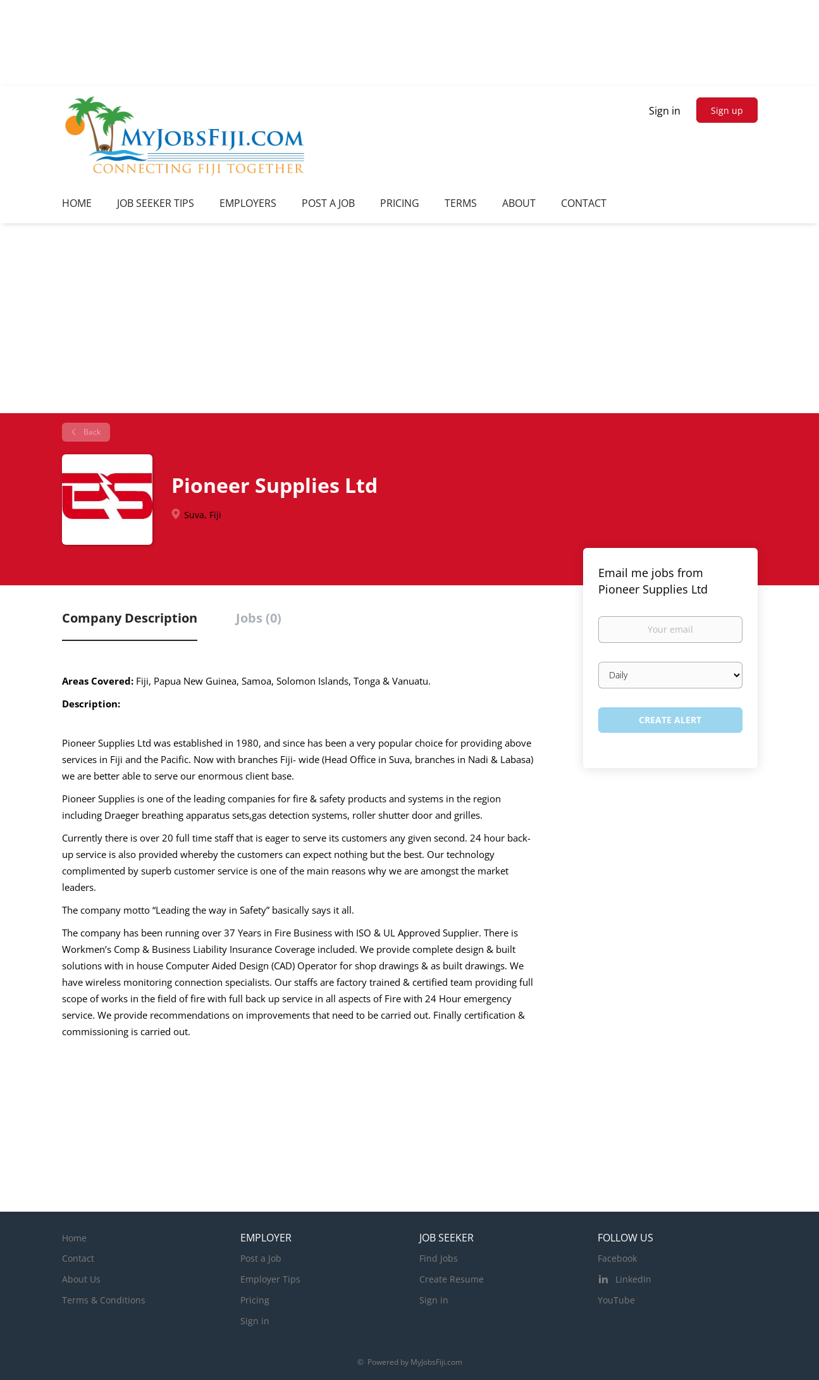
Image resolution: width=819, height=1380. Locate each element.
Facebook (617, 1258)
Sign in (664, 111)
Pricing (254, 1300)
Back (91, 431)
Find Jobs (438, 1258)
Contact (78, 1258)
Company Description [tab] (129, 617)
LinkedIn (633, 1279)
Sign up (727, 110)
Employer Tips (270, 1279)
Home (74, 1238)
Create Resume (451, 1279)
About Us (81, 1279)
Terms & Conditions (103, 1300)
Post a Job (260, 1258)
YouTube (616, 1300)
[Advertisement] (409, 318)
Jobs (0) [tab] (258, 617)
